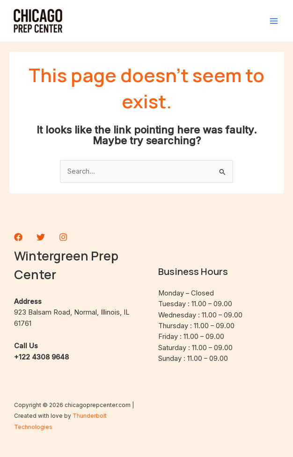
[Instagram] (63, 237)
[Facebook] (18, 237)
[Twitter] (41, 237)
